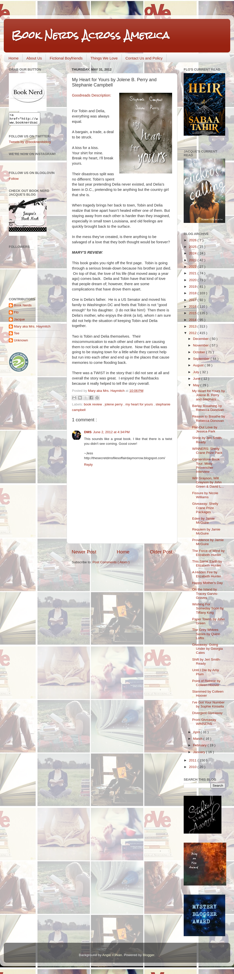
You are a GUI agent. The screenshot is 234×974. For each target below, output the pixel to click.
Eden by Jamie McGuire (203, 520)
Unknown (21, 342)
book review (93, 404)
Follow (14, 181)
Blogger (148, 955)
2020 (193, 280)
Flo (16, 314)
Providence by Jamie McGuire (208, 542)
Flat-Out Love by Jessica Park (204, 429)
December (201, 339)
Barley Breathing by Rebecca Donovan (208, 408)
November (201, 345)
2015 (193, 313)
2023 (193, 260)
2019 (193, 286)
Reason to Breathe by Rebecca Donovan (208, 418)
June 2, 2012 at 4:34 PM (111, 432)
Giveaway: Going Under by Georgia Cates (207, 649)
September (202, 359)
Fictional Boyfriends (66, 58)
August (199, 365)
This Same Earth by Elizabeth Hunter (207, 563)
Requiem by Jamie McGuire (206, 531)
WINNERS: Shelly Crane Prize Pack (207, 451)
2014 (193, 320)
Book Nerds (23, 307)
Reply (88, 464)
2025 (193, 247)
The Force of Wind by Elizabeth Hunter (208, 553)
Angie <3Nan (112, 955)
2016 (193, 306)
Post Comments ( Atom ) (111, 562)
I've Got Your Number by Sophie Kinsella (208, 704)
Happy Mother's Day (207, 583)
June (197, 378)
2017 (193, 300)
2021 (193, 273)
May (196, 385)
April (197, 732)
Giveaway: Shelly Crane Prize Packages (205, 508)
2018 (193, 293)
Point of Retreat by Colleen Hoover (206, 683)
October (199, 352)
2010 (193, 767)
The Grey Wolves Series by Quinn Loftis (206, 634)
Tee (16, 335)
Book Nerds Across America (90, 35)
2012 (193, 333)
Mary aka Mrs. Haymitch (32, 329)
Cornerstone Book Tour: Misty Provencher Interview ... (206, 465)
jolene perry (114, 404)
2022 (193, 267)
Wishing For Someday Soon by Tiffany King (208, 608)
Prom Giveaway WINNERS (204, 722)
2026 (193, 240)
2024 (193, 253)
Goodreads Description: (91, 95)
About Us (34, 58)
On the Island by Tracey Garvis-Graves (205, 593)
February (200, 745)
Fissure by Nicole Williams (205, 495)
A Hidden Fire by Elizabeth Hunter (206, 574)
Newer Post (84, 551)
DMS (88, 432)
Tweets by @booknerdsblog (30, 144)
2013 (193, 326)
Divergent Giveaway (207, 713)
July (196, 372)
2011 (193, 760)
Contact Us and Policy (144, 58)
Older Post (161, 551)
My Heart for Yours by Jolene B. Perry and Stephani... (208, 395)
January (199, 752)
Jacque (19, 321)
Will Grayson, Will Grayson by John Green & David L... (208, 482)
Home (14, 58)
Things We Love (104, 58)
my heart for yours (139, 404)
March (198, 739)
